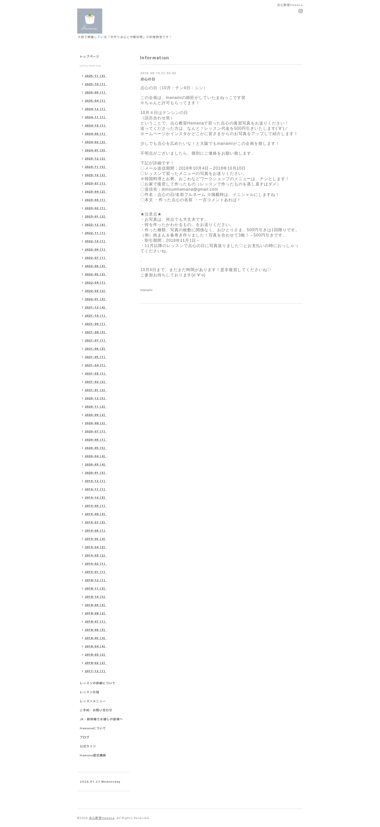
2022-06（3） (96, 266)
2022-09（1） (96, 250)
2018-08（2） (96, 613)
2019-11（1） (96, 489)
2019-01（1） (96, 572)
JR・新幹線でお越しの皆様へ (101, 719)
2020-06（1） (96, 440)
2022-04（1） (96, 283)
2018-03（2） (96, 655)
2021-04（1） (96, 365)
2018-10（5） (96, 597)
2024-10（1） (96, 126)
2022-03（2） (96, 291)
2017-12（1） (96, 671)
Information (90, 65)
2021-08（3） (96, 332)
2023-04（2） (96, 192)
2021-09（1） (96, 324)
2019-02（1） (96, 564)
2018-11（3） (96, 588)
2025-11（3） (96, 76)
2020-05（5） (96, 448)
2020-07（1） (96, 431)
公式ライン (88, 746)
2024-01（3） (96, 150)
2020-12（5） (96, 398)
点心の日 (147, 79)
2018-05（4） (96, 638)
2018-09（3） (96, 605)
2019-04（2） (96, 547)
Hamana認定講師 (93, 755)
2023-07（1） (96, 183)
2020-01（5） (96, 473)
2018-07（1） (96, 622)
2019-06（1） (96, 531)
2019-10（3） (96, 498)
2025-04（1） (96, 101)
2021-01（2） (96, 390)
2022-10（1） (96, 241)
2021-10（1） (96, 316)
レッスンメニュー (93, 701)
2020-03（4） (96, 464)
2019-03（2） (96, 555)
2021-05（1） (96, 357)
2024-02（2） (96, 142)
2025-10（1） (96, 84)
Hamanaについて (93, 728)
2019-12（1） (96, 481)
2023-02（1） (96, 208)
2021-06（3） (96, 349)
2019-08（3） (96, 514)
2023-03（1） (96, 200)
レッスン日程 (89, 692)
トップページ (89, 56)
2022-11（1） (96, 233)
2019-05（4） (96, 539)
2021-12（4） (96, 307)
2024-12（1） (96, 109)
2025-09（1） (96, 92)
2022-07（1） (96, 258)
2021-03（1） (96, 374)
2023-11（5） (96, 167)
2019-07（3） (96, 522)
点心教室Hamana (102, 818)
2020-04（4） (96, 456)
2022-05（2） (96, 274)
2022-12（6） (96, 225)
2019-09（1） (96, 506)
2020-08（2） (96, 423)
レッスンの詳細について (98, 683)
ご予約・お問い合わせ (96, 710)
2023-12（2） (96, 159)
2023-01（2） (96, 216)
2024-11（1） (96, 117)
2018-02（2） (96, 663)
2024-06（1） (96, 134)
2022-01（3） (96, 299)
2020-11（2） (96, 407)
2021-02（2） (96, 382)
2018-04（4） (96, 646)
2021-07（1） (96, 340)
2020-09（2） (96, 415)
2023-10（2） (96, 175)
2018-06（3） (96, 630)
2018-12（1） (96, 580)
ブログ (84, 737)
